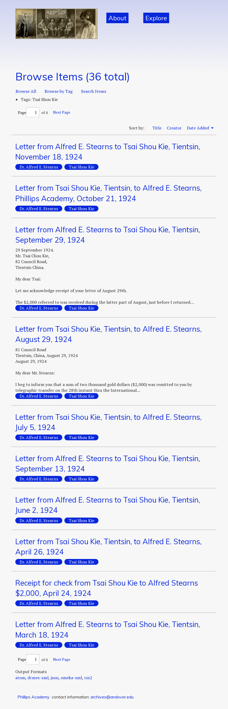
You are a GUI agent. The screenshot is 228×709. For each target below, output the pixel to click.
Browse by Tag (59, 91)
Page (28, 112)
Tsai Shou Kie (81, 167)
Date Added (198, 128)
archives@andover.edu (112, 697)
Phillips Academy (33, 697)
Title (157, 128)
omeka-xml (71, 678)
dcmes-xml (38, 678)
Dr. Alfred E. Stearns (39, 167)
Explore (156, 18)
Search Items (93, 91)
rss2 (88, 678)
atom (20, 678)
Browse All (26, 91)
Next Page (61, 112)
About (117, 18)
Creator (174, 128)
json (55, 678)
